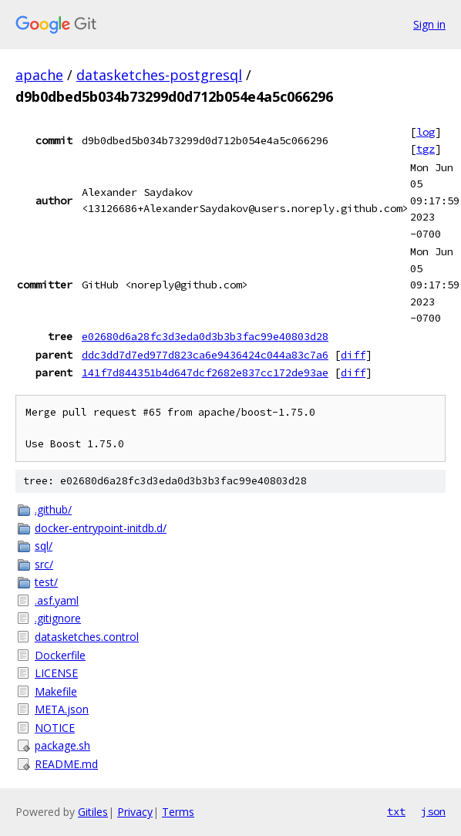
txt (396, 811)
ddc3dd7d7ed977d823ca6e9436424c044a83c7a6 (205, 355)
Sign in (429, 24)
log (425, 132)
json (433, 811)
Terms (178, 811)
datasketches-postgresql (159, 75)
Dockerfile (60, 655)
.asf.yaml (57, 600)
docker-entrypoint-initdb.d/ (101, 528)
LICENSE (56, 673)
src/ (44, 564)
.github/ (53, 509)
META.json (62, 709)
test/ (46, 582)
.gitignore (58, 618)
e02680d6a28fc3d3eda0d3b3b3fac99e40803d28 (205, 336)
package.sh (62, 745)
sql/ (43, 545)
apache (39, 75)
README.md (66, 764)
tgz (425, 149)
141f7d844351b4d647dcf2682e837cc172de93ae (205, 372)
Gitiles (93, 811)
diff (353, 355)
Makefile (56, 691)
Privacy (135, 811)
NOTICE (55, 727)
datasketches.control (87, 636)
